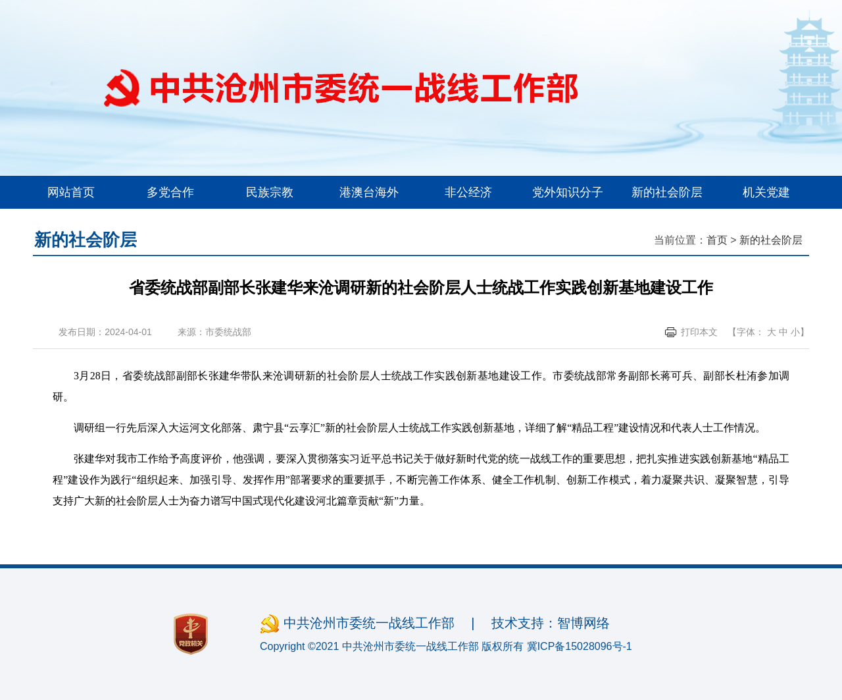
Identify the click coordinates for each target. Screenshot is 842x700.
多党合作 (170, 192)
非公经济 (468, 192)
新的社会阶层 (667, 192)
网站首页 (71, 192)
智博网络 (583, 623)
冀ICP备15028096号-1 (579, 646)
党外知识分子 (567, 192)
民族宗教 (269, 192)
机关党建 (766, 192)
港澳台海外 (369, 192)
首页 (717, 240)
